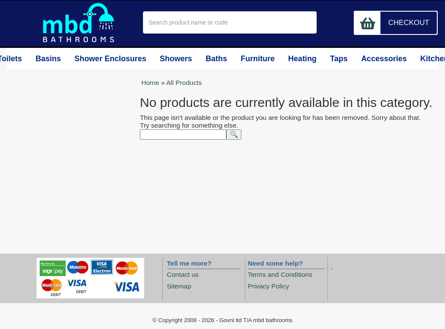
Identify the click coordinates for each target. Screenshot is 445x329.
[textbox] (230, 22)
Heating (294, 59)
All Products (184, 83)
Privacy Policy (268, 286)
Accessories (374, 59)
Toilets (28, 59)
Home (150, 83)
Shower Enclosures (121, 59)
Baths (218, 59)
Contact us (183, 275)
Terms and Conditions (280, 275)
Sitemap (179, 286)
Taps (330, 59)
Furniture (256, 59)
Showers (180, 59)
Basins (64, 59)
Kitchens (420, 59)
